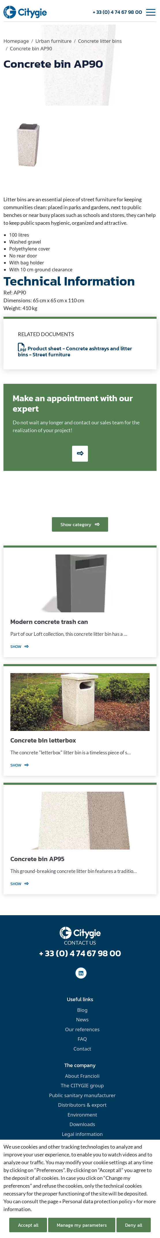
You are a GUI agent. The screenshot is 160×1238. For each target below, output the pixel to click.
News (82, 1019)
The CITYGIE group (82, 1085)
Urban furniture (53, 41)
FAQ (82, 1039)
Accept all (28, 1225)
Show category (80, 524)
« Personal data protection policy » (97, 1201)
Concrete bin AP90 (31, 48)
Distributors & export (82, 1104)
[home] (25, 11)
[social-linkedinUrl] (81, 973)
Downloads (82, 1124)
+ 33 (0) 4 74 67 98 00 (117, 12)
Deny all (133, 1225)
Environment (82, 1114)
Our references (82, 1029)
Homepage (16, 41)
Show (19, 647)
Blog (82, 1010)
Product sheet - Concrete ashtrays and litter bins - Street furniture (75, 351)
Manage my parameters (82, 1225)
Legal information (82, 1134)
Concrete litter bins (100, 41)
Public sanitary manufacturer (82, 1095)
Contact (82, 1048)
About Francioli (82, 1076)
